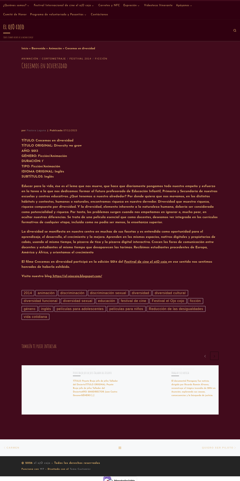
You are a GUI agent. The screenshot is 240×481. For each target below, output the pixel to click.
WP (42, 469)
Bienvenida (38, 48)
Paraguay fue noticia (180, 373)
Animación (55, 48)
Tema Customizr (80, 469)
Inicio (25, 48)
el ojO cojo (42, 463)
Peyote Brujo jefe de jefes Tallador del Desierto (92, 373)
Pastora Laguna (36, 130)
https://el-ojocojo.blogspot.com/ (77, 276)
